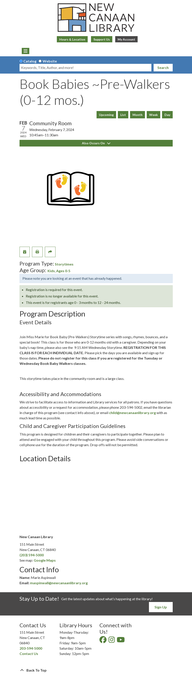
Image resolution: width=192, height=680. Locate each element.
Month (138, 115)
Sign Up (160, 607)
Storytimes (64, 264)
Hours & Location (72, 39)
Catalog (29, 61)
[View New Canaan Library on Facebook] (103, 641)
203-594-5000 (31, 648)
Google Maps (45, 560)
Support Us (101, 39)
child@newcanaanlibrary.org (132, 412)
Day (167, 115)
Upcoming (106, 115)
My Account (126, 39)
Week (153, 115)
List (123, 115)
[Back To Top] (96, 670)
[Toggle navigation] (26, 51)
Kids (51, 271)
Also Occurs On (96, 143)
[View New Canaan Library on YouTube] (121, 641)
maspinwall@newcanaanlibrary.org (59, 583)
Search (163, 67)
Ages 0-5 (63, 271)
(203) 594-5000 (32, 555)
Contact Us (29, 653)
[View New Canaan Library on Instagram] (112, 641)
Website (50, 61)
